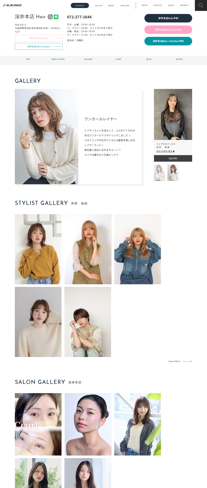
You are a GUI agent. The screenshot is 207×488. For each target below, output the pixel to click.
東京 (68, 439)
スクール (136, 444)
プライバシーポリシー (172, 459)
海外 (86, 459)
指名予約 (173, 158)
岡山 (86, 444)
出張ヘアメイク (139, 439)
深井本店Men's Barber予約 (168, 41)
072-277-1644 (79, 16)
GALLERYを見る (164, 151)
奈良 (68, 459)
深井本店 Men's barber (38, 46)
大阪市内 (70, 444)
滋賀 (68, 454)
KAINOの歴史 (168, 444)
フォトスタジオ (114, 444)
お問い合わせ (168, 463)
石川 (86, 439)
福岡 (86, 449)
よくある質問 (35, 448)
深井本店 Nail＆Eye (38, 38)
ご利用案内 (35, 443)
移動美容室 (112, 439)
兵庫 (68, 463)
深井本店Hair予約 (168, 18)
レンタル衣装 (113, 449)
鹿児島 (87, 454)
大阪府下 (70, 449)
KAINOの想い (168, 439)
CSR (164, 454)
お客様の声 (35, 453)
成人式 (135, 449)
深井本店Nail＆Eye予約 (168, 29)
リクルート (167, 449)
